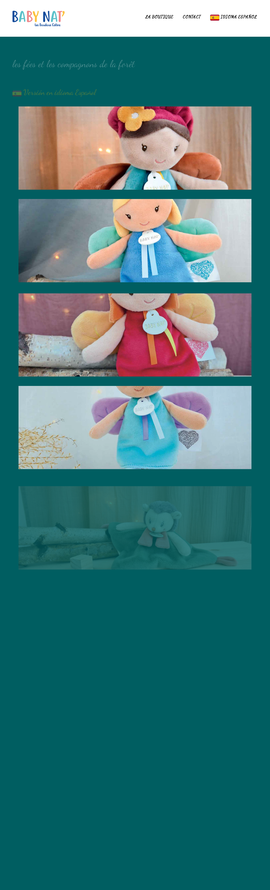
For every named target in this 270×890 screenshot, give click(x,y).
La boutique (159, 16)
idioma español (233, 17)
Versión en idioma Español (59, 94)
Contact (192, 16)
